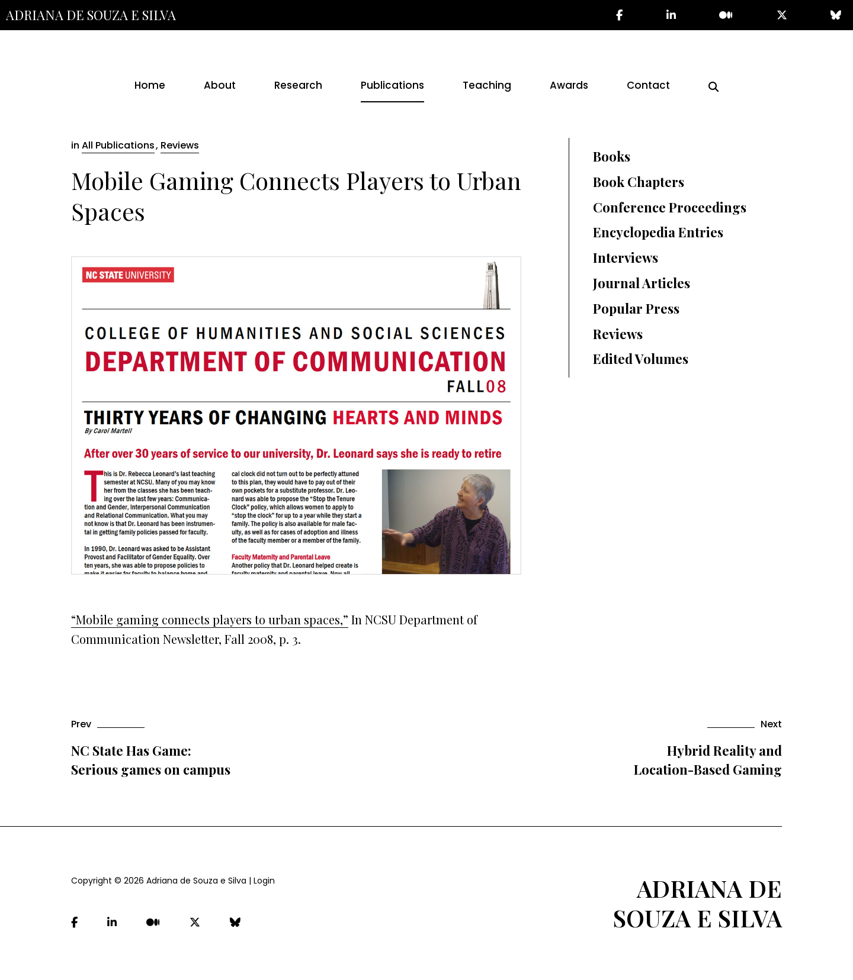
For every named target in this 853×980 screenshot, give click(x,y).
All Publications (118, 145)
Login (264, 880)
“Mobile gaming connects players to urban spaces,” (209, 619)
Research (298, 85)
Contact (648, 85)
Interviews (625, 257)
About (220, 85)
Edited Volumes (640, 359)
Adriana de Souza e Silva (91, 15)
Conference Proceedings (669, 207)
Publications (392, 85)
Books (611, 156)
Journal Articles (641, 283)
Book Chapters (638, 182)
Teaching (487, 85)
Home (149, 85)
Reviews (180, 145)
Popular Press (636, 308)
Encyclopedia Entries (658, 232)
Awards (569, 85)
